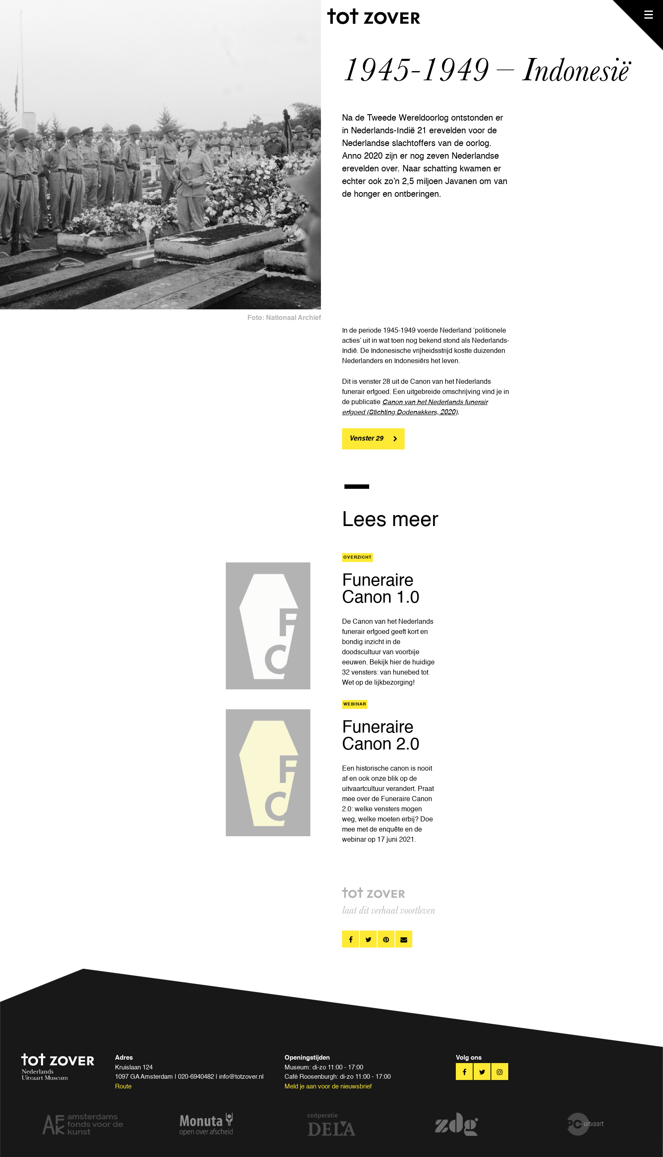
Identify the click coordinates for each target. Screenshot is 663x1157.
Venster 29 (366, 438)
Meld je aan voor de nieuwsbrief (328, 1086)
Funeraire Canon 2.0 (380, 736)
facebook (350, 939)
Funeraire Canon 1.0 (380, 589)
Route (123, 1086)
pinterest (386, 939)
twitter (368, 939)
